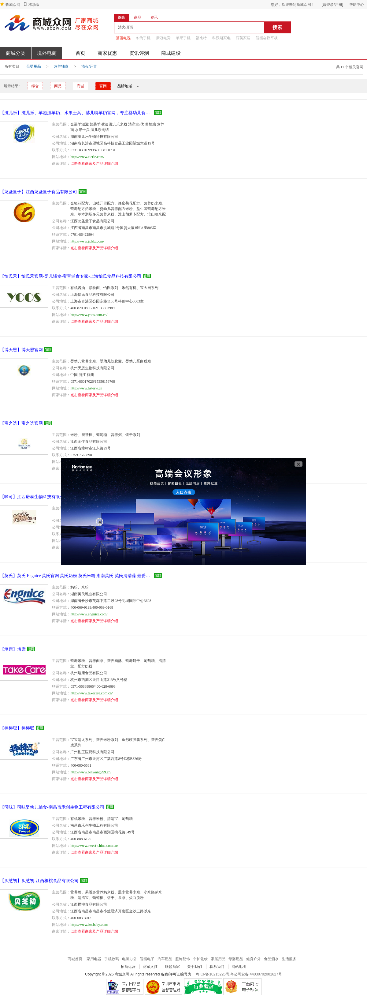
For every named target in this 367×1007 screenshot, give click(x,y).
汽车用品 (165, 959)
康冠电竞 (163, 38)
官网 (103, 86)
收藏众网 (13, 4)
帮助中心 (356, 4)
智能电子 (147, 959)
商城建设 (171, 53)
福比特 (201, 38)
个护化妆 (200, 959)
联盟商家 (172, 966)
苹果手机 (183, 38)
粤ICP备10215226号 (212, 974)
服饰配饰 (182, 959)
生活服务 (289, 959)
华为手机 (143, 38)
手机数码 (111, 959)
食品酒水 (271, 959)
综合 (35, 86)
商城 (80, 86)
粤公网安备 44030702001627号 (256, 974)
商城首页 (75, 959)
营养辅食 (61, 66)
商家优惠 (107, 53)
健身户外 (253, 959)
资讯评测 (139, 53)
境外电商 (47, 53)
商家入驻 (150, 966)
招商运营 (128, 966)
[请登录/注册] (332, 4)
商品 (57, 86)
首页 (80, 53)
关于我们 (194, 966)
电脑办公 (129, 959)
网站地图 (239, 966)
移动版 (33, 4)
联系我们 (216, 966)
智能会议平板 (267, 38)
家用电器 (94, 959)
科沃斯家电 (221, 38)
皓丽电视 (123, 38)
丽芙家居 (243, 38)
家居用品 (218, 959)
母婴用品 (33, 66)
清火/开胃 (89, 66)
